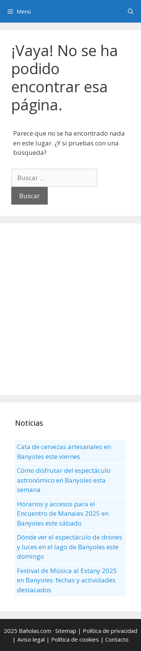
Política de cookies (75, 639)
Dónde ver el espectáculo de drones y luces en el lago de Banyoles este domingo (69, 547)
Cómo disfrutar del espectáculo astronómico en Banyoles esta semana (64, 480)
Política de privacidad (110, 630)
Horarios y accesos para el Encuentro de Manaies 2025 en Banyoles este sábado (63, 513)
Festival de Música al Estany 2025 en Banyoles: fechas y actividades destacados (67, 580)
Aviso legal (31, 639)
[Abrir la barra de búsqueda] (130, 11)
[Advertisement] (70, 309)
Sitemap (65, 630)
